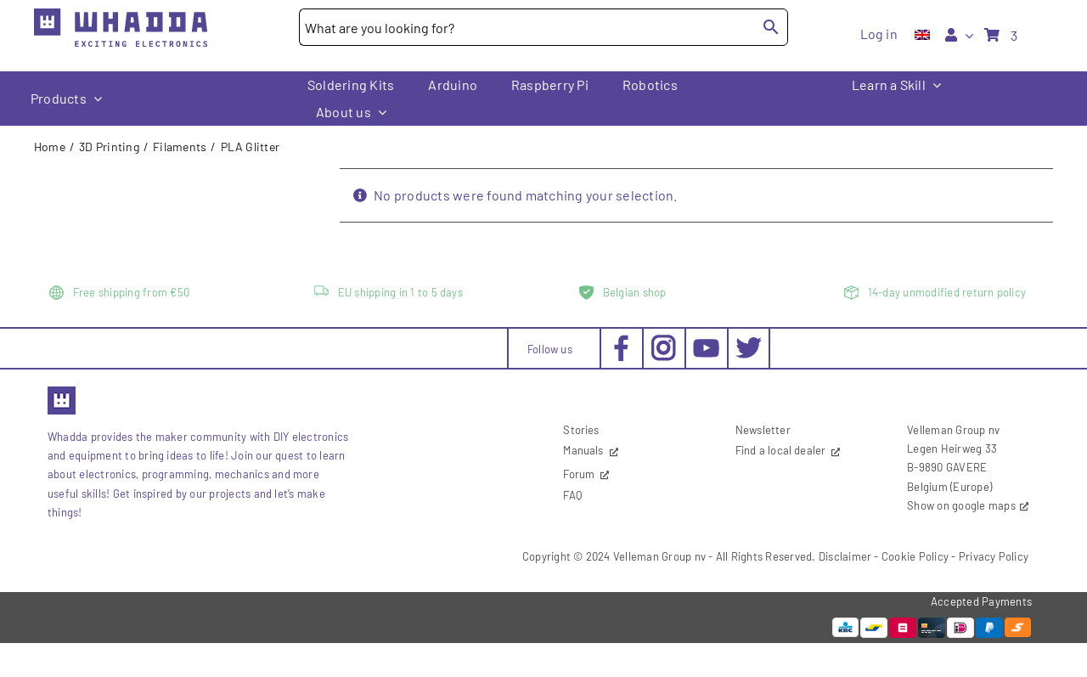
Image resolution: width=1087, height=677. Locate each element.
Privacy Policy (993, 556)
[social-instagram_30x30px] (664, 341)
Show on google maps (961, 505)
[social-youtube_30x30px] (706, 345)
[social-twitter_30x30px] (748, 341)
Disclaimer (845, 556)
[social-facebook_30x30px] (621, 341)
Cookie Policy (915, 556)
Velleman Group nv (659, 556)
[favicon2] (62, 391)
